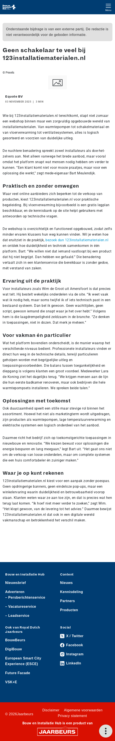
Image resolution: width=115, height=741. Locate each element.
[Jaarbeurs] (57, 731)
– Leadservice (17, 615)
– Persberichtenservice (25, 597)
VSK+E (11, 682)
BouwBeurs (15, 640)
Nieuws (66, 583)
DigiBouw (13, 649)
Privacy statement (72, 716)
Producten (69, 610)
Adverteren (14, 592)
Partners (67, 601)
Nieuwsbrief (15, 583)
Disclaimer (50, 710)
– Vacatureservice (20, 606)
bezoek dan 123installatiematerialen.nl (76, 240)
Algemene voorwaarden (83, 710)
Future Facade (17, 673)
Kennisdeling (71, 592)
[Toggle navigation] (108, 7)
